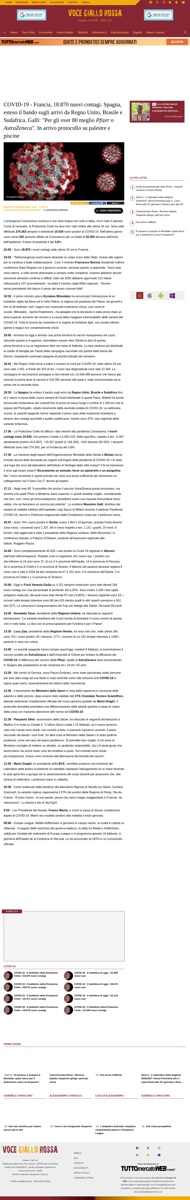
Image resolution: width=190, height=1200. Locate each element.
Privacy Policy (82, 1173)
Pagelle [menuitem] (137, 32)
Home (8, 2)
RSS (76, 1158)
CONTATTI (73, 2)
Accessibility (81, 1168)
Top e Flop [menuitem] (28, 32)
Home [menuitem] (14, 32)
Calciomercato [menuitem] (120, 32)
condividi (97, 203)
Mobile (77, 1153)
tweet (115, 203)
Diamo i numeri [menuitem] (155, 32)
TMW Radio (22, 2)
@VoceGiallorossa (55, 210)
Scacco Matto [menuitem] (65, 32)
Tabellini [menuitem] (82, 32)
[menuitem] (4, 32)
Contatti (78, 1163)
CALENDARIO (57, 2)
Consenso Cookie (84, 1178)
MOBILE (86, 2)
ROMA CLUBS (39, 2)
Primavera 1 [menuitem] (99, 32)
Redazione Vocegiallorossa (22, 210)
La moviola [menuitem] (45, 32)
